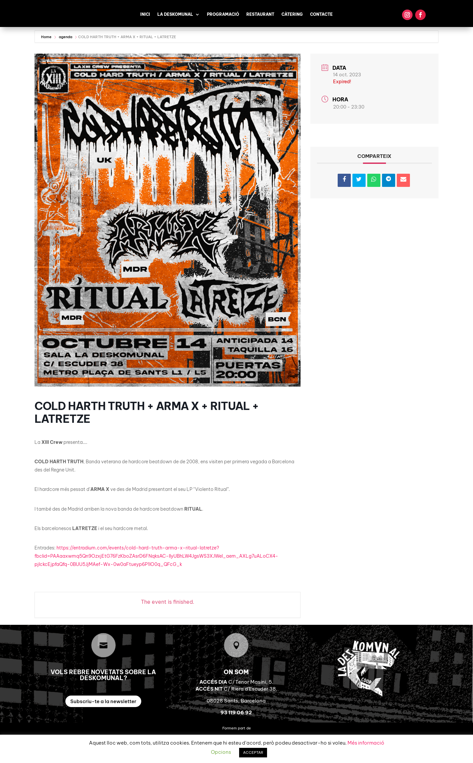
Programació (223, 14)
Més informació (366, 743)
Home (47, 37)
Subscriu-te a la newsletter (103, 701)
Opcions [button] (221, 752)
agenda (65, 37)
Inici (145, 14)
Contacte (321, 14)
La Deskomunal (175, 14)
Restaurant (260, 14)
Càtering (292, 14)
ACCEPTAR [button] (253, 752)
